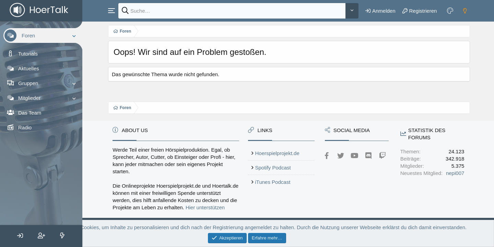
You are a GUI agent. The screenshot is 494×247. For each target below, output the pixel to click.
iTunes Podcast (273, 182)
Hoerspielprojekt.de (277, 153)
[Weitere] (351, 11)
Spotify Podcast (273, 167)
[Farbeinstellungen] (450, 10)
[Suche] (231, 11)
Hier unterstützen (205, 207)
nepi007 (455, 173)
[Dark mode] (465, 10)
